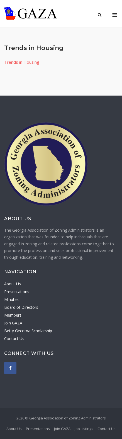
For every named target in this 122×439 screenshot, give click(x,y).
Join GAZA (13, 323)
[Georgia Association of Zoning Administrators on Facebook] (10, 368)
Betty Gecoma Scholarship (28, 330)
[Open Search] (99, 15)
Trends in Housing (21, 62)
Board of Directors (21, 307)
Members (12, 315)
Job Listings (84, 428)
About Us (12, 283)
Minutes (11, 299)
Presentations (16, 291)
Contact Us (14, 338)
